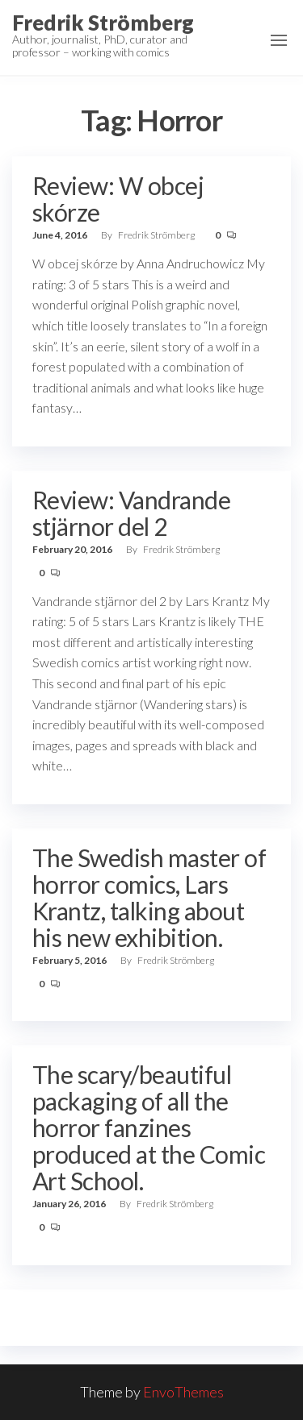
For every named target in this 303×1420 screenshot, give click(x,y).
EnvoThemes (183, 1392)
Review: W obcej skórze (118, 198)
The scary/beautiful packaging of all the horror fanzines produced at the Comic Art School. (148, 1127)
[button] (279, 40)
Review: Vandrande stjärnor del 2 (131, 513)
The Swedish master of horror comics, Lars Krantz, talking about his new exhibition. (149, 897)
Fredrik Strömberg (103, 22)
